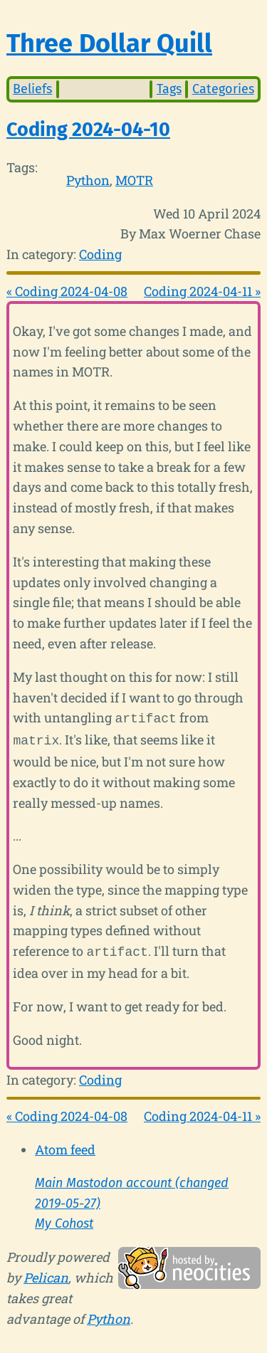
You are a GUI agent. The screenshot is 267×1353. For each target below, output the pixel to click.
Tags (169, 89)
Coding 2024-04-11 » (202, 291)
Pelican (45, 1273)
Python (88, 180)
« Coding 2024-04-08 (66, 291)
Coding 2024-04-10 (88, 129)
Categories (223, 89)
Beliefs (32, 89)
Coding (100, 254)
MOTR (134, 180)
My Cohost (64, 1219)
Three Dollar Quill (109, 43)
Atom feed (65, 1145)
